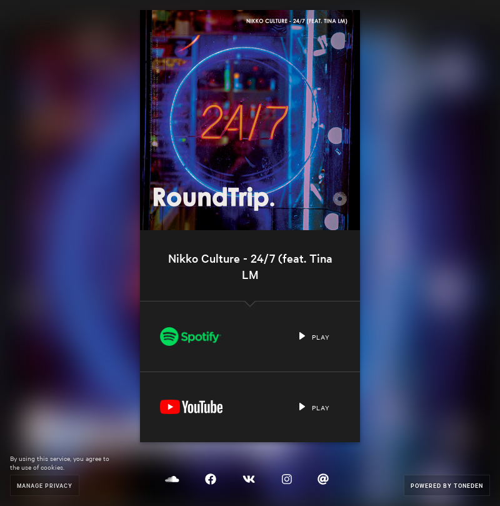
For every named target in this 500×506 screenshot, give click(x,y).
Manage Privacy (44, 485)
